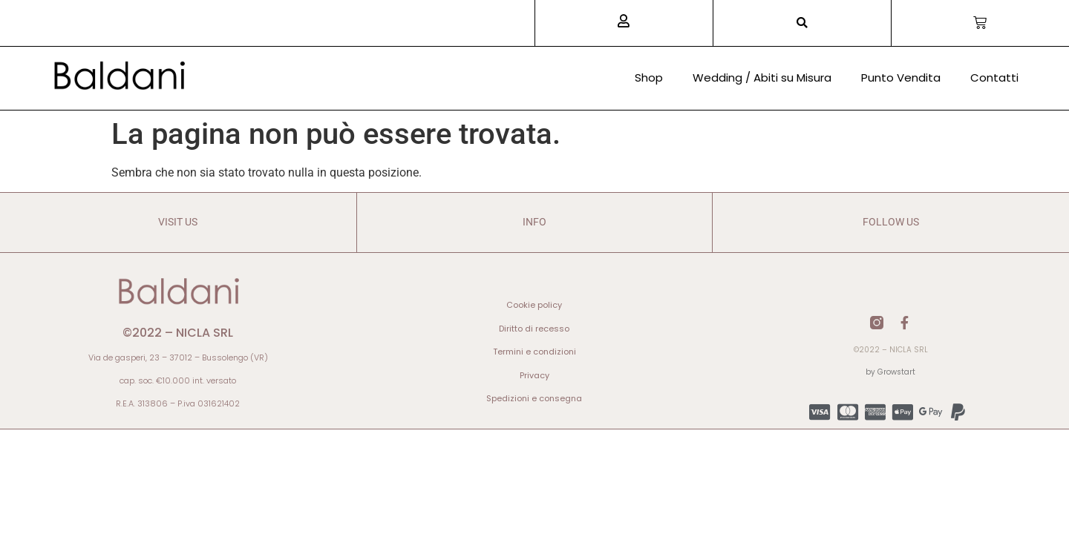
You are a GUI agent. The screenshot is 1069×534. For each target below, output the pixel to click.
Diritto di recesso (534, 328)
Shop (649, 77)
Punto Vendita (901, 77)
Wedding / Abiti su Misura (762, 77)
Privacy (534, 375)
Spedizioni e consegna (534, 398)
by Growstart (890, 372)
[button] (802, 23)
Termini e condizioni (534, 351)
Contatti (994, 77)
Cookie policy (534, 305)
